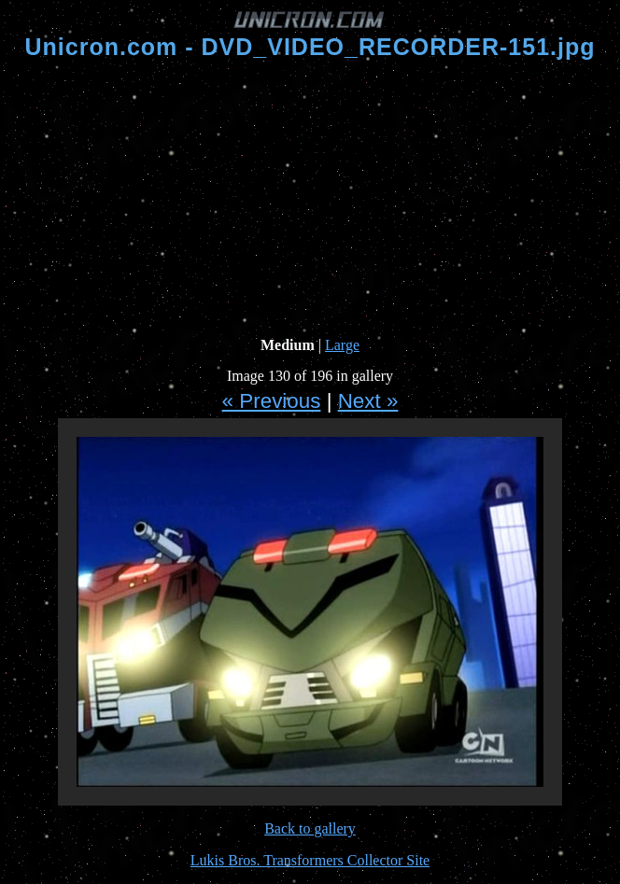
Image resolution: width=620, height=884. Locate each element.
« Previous (271, 401)
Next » (368, 401)
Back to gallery (310, 828)
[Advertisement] (313, 199)
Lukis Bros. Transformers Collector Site (310, 860)
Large (342, 345)
